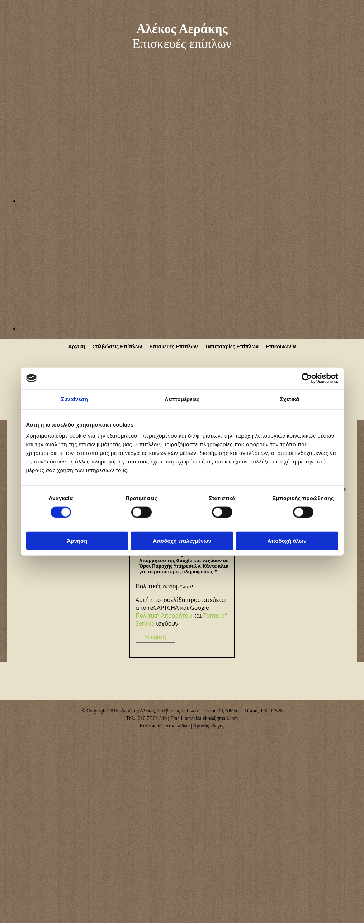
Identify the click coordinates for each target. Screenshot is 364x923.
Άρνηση (77, 541)
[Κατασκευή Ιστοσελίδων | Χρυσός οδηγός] (11, 739)
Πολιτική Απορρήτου (164, 616)
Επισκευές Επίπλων (174, 346)
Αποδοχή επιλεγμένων (182, 541)
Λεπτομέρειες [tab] (182, 399)
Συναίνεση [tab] (74, 399)
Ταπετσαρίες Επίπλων (232, 346)
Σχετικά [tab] (289, 399)
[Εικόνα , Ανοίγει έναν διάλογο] (192, 201)
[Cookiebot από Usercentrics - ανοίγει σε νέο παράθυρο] (306, 378)
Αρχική (76, 346)
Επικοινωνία (281, 346)
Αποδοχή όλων (286, 541)
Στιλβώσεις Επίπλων (117, 346)
